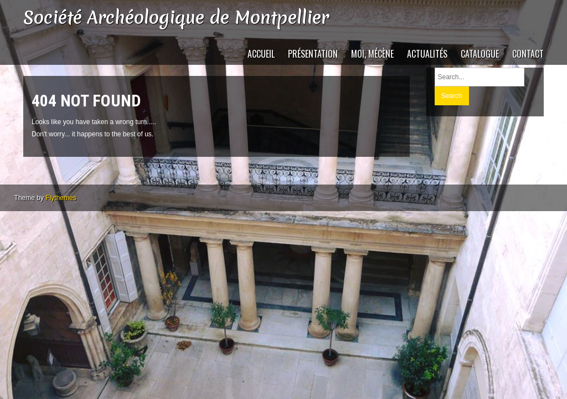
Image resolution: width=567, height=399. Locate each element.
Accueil (261, 53)
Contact (528, 53)
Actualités (427, 53)
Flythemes (60, 198)
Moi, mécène (372, 53)
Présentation (313, 53)
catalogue (480, 53)
